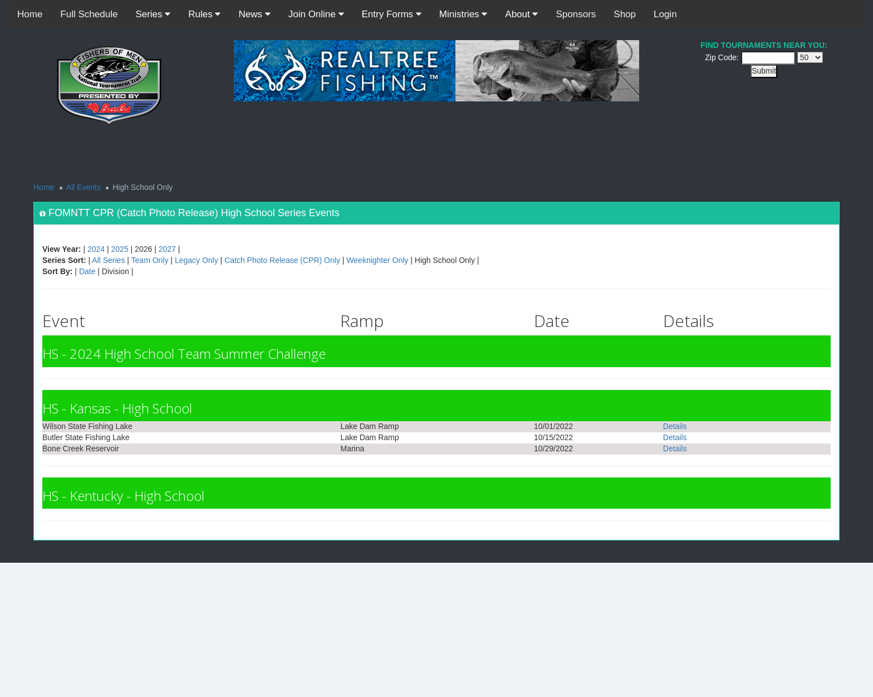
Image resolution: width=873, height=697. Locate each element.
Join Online (316, 14)
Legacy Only (196, 260)
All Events (83, 187)
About (521, 14)
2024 (96, 249)
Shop (625, 14)
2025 (120, 249)
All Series (108, 260)
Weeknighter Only (377, 260)
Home (29, 14)
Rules (204, 14)
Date (87, 271)
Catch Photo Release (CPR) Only (282, 260)
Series (152, 14)
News (254, 14)
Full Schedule (88, 14)
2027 (167, 249)
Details (675, 426)
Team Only (150, 260)
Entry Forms (391, 14)
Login (665, 14)
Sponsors (576, 14)
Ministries (463, 14)
